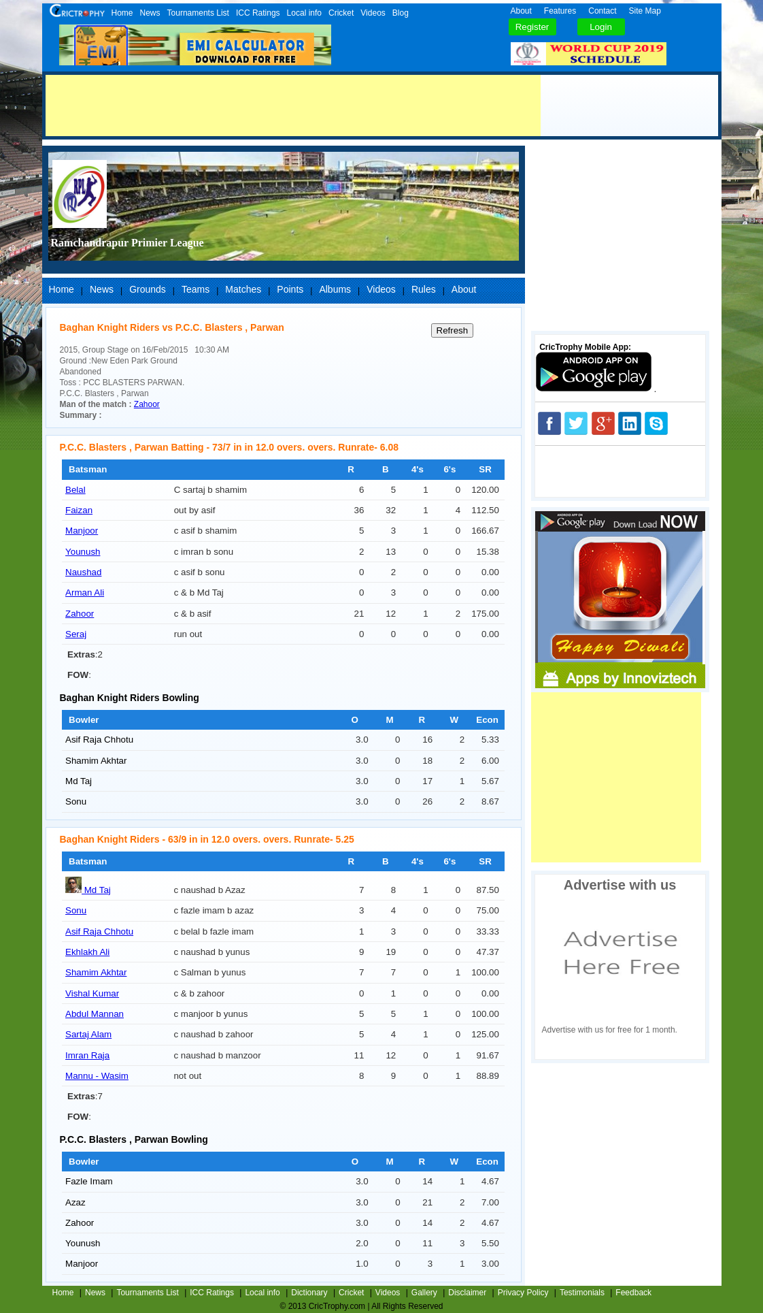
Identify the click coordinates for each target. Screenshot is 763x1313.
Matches (243, 289)
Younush (82, 552)
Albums (335, 289)
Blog (400, 13)
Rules (423, 289)
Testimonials (582, 1292)
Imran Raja (87, 1055)
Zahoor (147, 404)
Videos (372, 13)
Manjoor (81, 530)
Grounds (147, 289)
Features (560, 11)
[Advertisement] (293, 105)
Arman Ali (84, 592)
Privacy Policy (523, 1292)
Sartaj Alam (88, 1034)
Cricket (341, 13)
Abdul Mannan (94, 1014)
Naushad (83, 572)
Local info (304, 13)
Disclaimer (467, 1292)
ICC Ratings (258, 13)
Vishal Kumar (92, 993)
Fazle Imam (89, 1181)
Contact (602, 11)
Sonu (75, 801)
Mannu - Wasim (97, 1076)
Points (290, 289)
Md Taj (78, 781)
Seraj (75, 634)
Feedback (633, 1292)
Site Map (645, 11)
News (150, 13)
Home (122, 13)
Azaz (75, 1202)
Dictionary (309, 1292)
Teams (195, 289)
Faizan (78, 510)
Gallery (424, 1292)
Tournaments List (198, 13)
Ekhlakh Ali (87, 952)
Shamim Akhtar (95, 761)
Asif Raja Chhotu (99, 739)
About (521, 11)
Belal (75, 490)
